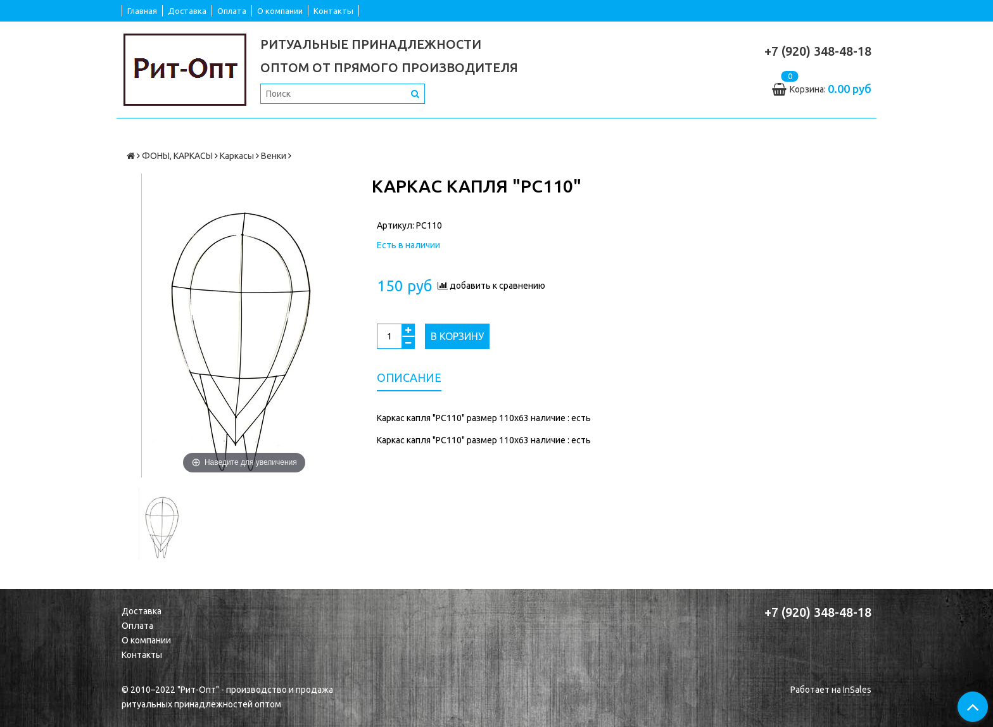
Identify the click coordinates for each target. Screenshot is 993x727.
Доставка (187, 10)
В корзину (457, 336)
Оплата (231, 10)
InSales (857, 690)
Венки (273, 156)
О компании (280, 10)
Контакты (333, 10)
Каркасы (237, 156)
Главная (142, 10)
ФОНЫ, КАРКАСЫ (177, 156)
